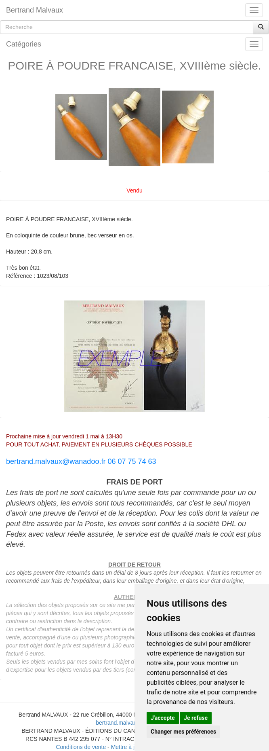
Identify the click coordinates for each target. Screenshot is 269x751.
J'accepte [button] (163, 718)
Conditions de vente (81, 747)
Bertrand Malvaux (34, 10)
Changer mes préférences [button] (183, 731)
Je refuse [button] (196, 718)
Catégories (23, 44)
